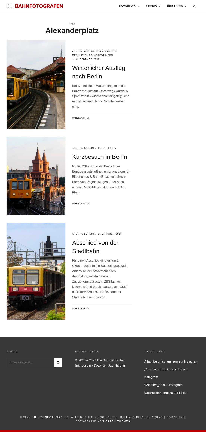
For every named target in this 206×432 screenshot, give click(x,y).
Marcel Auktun (80, 120)
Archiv (151, 7)
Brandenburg (106, 54)
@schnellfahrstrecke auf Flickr (165, 395)
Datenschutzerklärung (109, 368)
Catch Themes (117, 423)
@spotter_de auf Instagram (163, 387)
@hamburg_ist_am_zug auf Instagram (171, 364)
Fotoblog (127, 7)
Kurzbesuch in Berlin (99, 159)
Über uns (175, 7)
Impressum (83, 368)
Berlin (89, 54)
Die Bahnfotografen (50, 419)
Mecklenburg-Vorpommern (92, 58)
